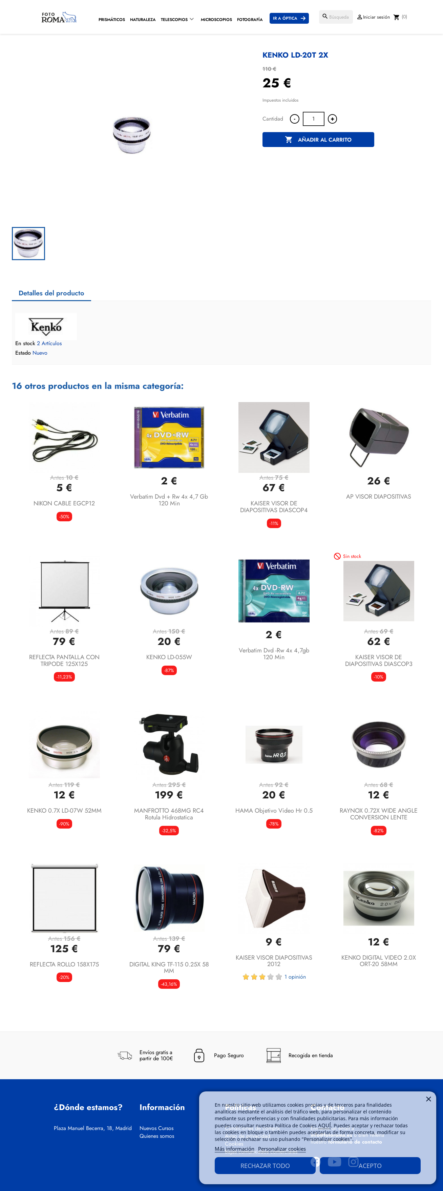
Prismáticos (112, 20)
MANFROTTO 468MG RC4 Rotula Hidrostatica (169, 814)
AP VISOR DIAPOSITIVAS (378, 496)
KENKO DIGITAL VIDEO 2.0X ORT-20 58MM (378, 961)
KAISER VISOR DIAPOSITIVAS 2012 (274, 961)
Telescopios (174, 20)
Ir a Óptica (285, 18)
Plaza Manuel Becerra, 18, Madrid (93, 1128)
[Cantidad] (313, 119)
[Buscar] (336, 17)
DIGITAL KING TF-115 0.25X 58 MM (169, 968)
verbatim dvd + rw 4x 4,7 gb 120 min (169, 500)
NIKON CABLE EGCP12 (64, 503)
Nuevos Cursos (156, 1128)
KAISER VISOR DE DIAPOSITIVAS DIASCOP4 (274, 507)
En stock (25, 343)
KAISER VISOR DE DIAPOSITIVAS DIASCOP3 (379, 660)
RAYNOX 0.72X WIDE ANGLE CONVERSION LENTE (379, 814)
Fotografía (250, 20)
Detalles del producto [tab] (51, 293)
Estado (23, 353)
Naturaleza (143, 20)
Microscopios (216, 20)
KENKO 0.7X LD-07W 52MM (64, 810)
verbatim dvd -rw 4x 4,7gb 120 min (274, 654)
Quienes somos (157, 1136)
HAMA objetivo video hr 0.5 (274, 810)
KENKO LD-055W (169, 657)
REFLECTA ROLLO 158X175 (64, 964)
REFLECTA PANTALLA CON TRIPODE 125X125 (64, 660)
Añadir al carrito (318, 139)
